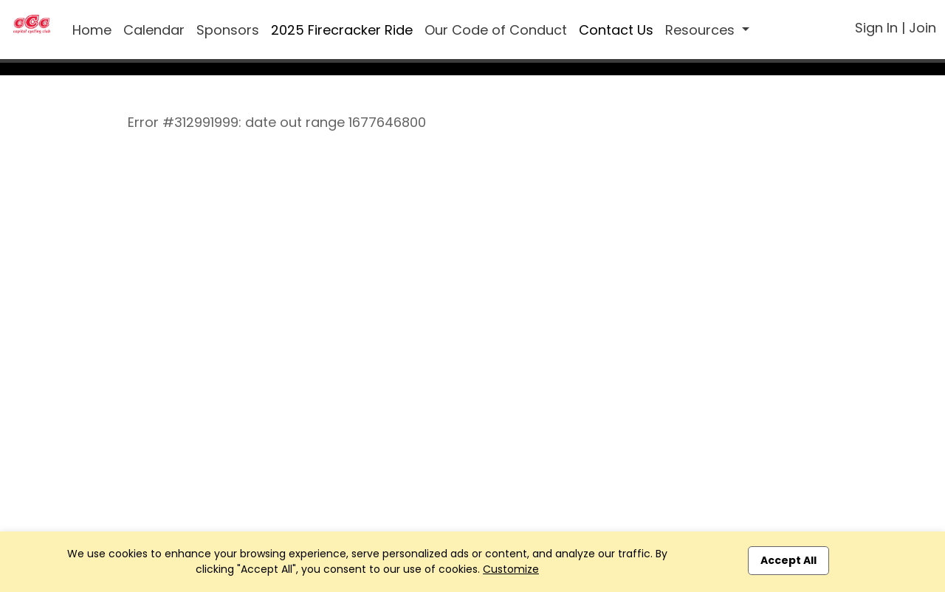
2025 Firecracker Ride (342, 30)
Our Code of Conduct (496, 30)
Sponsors (227, 30)
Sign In (876, 27)
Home (91, 30)
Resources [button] (701, 30)
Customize (511, 569)
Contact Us (616, 30)
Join (922, 27)
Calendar (154, 30)
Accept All (788, 560)
